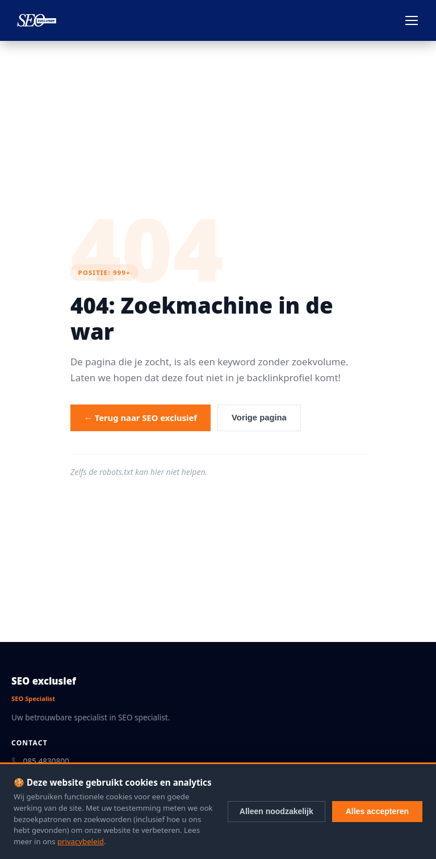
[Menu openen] (411, 20)
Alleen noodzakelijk (276, 811)
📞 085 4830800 (40, 761)
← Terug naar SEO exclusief (140, 417)
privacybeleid (80, 841)
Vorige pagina (259, 417)
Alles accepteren (377, 811)
